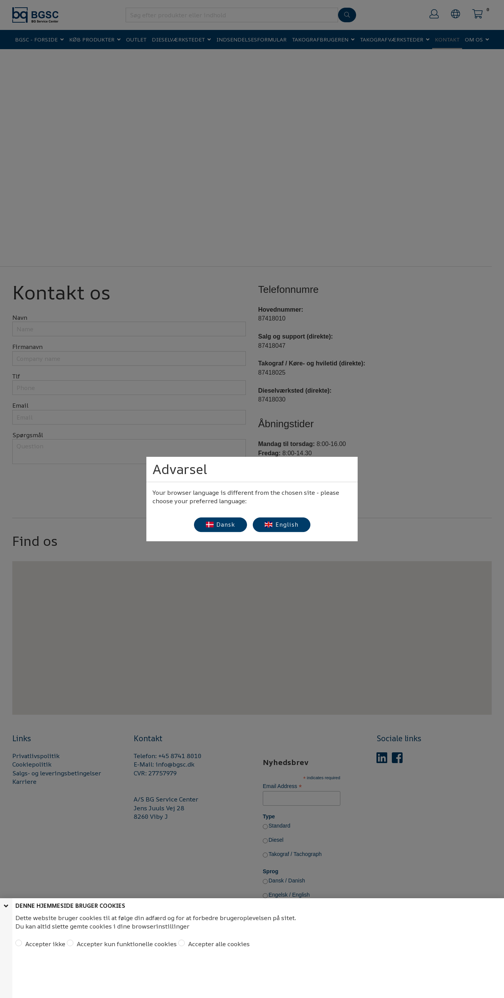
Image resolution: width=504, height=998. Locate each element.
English (281, 524)
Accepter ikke (44, 944)
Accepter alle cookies (218, 944)
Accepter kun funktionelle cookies (126, 944)
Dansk (220, 524)
